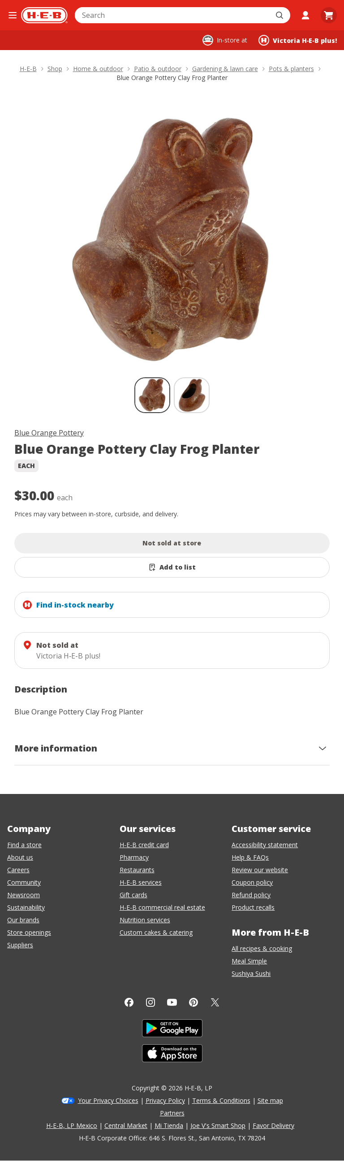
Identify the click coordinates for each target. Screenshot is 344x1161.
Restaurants (137, 869)
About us (20, 857)
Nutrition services (145, 920)
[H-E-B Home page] (44, 15)
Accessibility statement (265, 844)
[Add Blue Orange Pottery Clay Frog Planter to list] (172, 567)
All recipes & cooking (262, 948)
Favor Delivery (273, 1125)
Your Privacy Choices (108, 1100)
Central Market (125, 1125)
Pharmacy (134, 857)
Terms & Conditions (221, 1100)
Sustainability (26, 907)
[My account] (305, 15)
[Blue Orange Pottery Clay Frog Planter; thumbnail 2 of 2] (192, 395)
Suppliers (20, 945)
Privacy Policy (165, 1100)
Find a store (24, 844)
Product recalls (253, 907)
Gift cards (133, 895)
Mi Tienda (169, 1125)
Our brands (23, 920)
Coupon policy (252, 882)
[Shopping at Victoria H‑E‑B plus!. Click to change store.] (297, 40)
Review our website (260, 869)
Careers (18, 869)
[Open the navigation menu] (12, 15)
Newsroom (23, 895)
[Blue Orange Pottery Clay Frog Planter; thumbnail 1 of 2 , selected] (152, 395)
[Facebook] (129, 1002)
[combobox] (173, 15)
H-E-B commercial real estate (162, 907)
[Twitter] (215, 1002)
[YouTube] (172, 1002)
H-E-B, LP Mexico (71, 1125)
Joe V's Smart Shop (217, 1125)
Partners (172, 1113)
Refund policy (251, 895)
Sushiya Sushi (251, 973)
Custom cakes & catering (156, 932)
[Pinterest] (193, 1002)
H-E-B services (141, 882)
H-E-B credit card (144, 844)
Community (24, 882)
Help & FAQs (250, 857)
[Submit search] (280, 15)
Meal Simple (249, 961)
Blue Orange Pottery (49, 433)
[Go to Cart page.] (329, 15)
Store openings (29, 932)
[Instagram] (150, 1002)
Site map (270, 1100)
